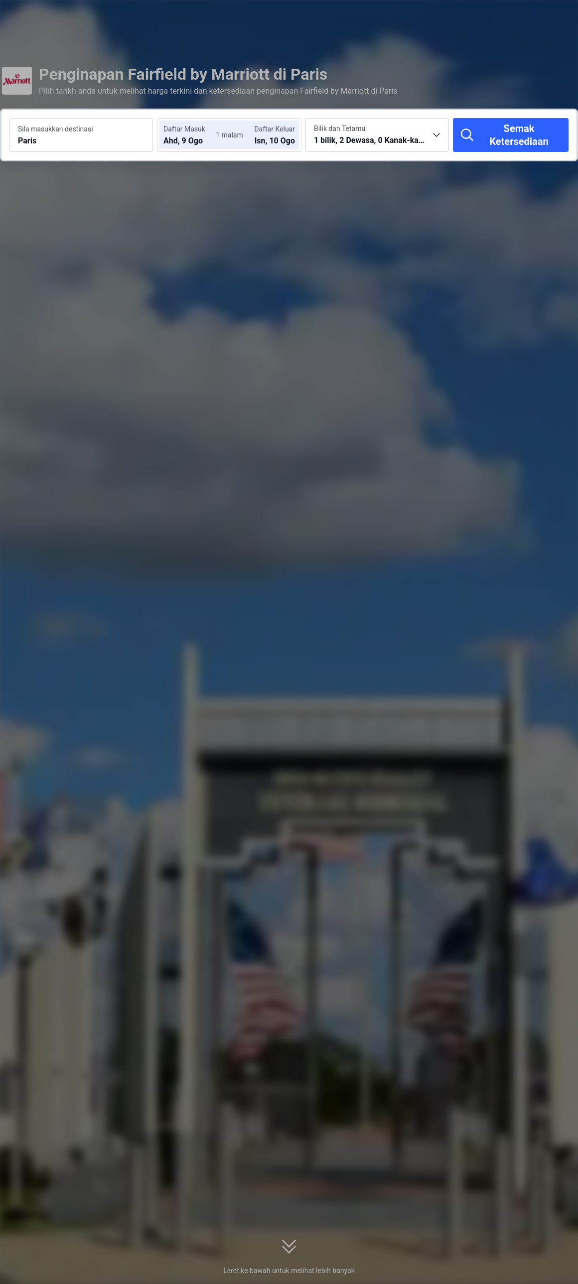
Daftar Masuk (184, 129)
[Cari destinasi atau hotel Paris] (81, 135)
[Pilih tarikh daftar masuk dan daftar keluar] (193, 135)
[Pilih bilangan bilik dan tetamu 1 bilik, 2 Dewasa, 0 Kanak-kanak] (377, 135)
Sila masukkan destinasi (55, 129)
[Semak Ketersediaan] (511, 135)
